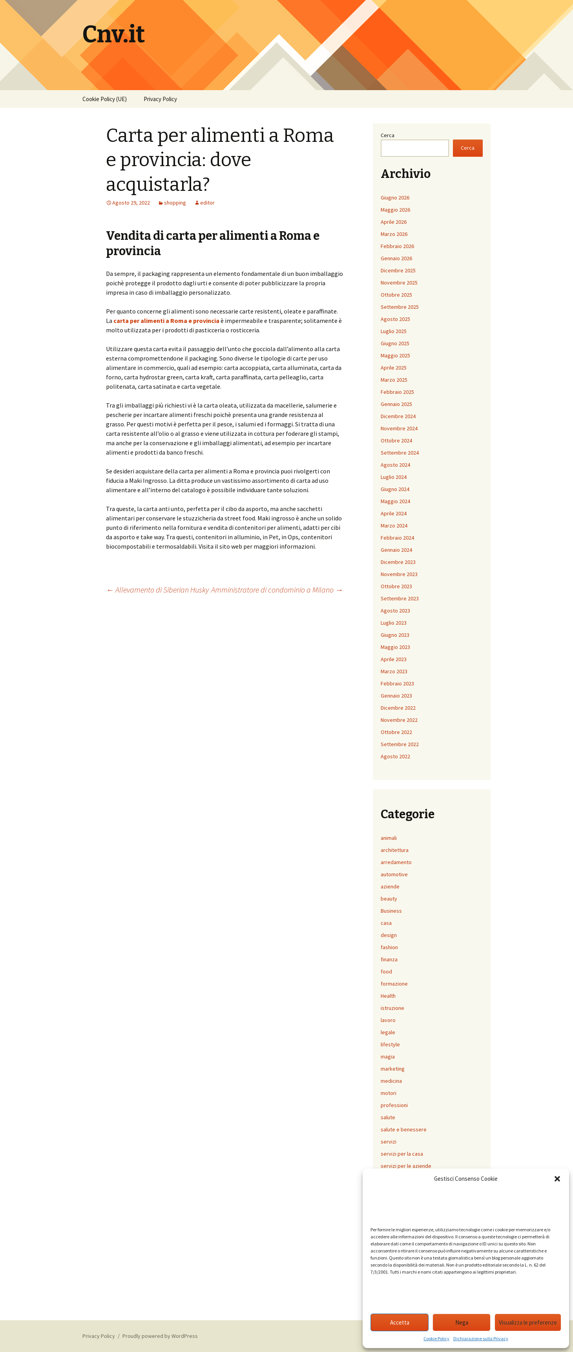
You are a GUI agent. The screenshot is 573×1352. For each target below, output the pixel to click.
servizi (388, 1141)
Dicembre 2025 (398, 270)
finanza (389, 959)
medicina (391, 1080)
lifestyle (390, 1044)
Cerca (387, 135)
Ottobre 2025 (396, 294)
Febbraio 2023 (397, 683)
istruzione (392, 1007)
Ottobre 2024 (396, 440)
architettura (395, 850)
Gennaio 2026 (396, 258)
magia (388, 1056)
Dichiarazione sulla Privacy (480, 1338)
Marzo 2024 (394, 525)
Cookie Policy (436, 1338)
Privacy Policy (160, 99)
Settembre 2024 (400, 452)
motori (388, 1092)
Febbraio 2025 (397, 391)
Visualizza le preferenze (528, 1322)
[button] (557, 1179)
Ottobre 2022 (396, 732)
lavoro (388, 1020)
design (389, 935)
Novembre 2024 (399, 428)
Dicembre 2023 (398, 561)
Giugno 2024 (395, 489)
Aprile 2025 (394, 367)
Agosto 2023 (395, 610)
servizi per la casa (402, 1153)
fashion (389, 947)
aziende (390, 886)
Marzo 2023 (394, 671)
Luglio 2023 (394, 622)
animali (389, 837)
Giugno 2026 (395, 197)
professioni (394, 1105)
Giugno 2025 (395, 343)
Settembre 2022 (400, 744)
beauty (389, 898)
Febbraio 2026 (397, 246)
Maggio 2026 (395, 209)
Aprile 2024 (394, 513)
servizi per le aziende (406, 1165)
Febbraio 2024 (397, 537)
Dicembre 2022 (398, 707)
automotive (394, 874)
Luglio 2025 (394, 331)
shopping (175, 202)
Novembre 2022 (399, 719)
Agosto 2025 (395, 319)
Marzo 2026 (394, 233)
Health (388, 995)
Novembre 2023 (399, 574)
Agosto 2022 (395, 756)
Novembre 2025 (399, 282)
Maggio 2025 (395, 355)
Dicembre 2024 (398, 416)
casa (386, 922)
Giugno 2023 (395, 634)
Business (391, 910)
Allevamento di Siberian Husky (157, 589)
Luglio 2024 (394, 476)
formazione (394, 983)
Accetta (399, 1322)
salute (388, 1117)
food (386, 971)
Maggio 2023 (395, 647)
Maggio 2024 (395, 501)
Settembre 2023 (400, 598)
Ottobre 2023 (396, 586)
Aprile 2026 (394, 221)
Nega (461, 1322)
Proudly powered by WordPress (160, 1335)
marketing (393, 1068)
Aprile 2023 (394, 659)
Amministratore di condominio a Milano (277, 589)
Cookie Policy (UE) (104, 99)
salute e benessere (404, 1129)
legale (388, 1032)
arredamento (396, 862)
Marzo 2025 (394, 379)
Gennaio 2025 (396, 404)
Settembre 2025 (400, 306)
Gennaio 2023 (396, 695)
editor (207, 202)
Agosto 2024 (395, 464)
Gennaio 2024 (396, 549)
